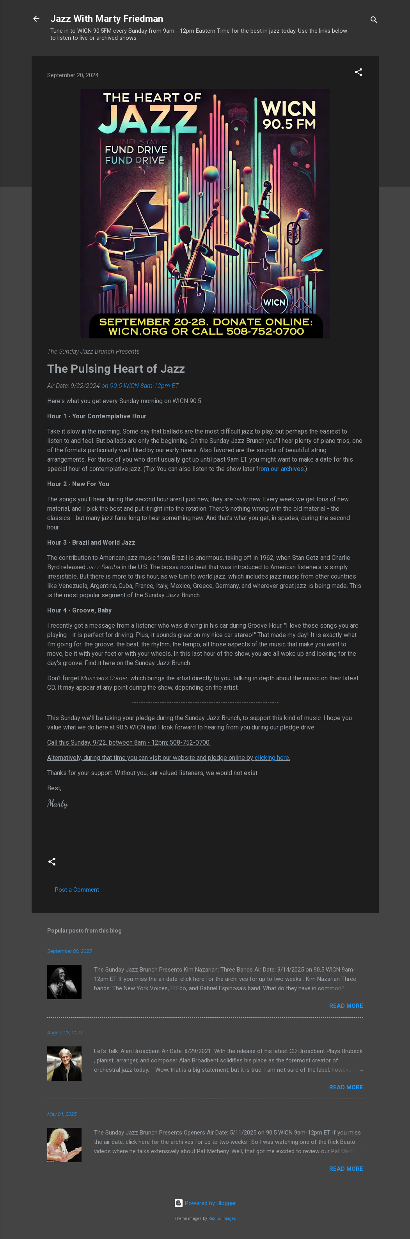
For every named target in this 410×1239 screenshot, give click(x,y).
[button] (358, 73)
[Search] (374, 21)
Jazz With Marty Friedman (106, 18)
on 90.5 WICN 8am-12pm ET (140, 385)
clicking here (272, 757)
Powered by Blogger (205, 1203)
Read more (346, 1005)
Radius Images (222, 1218)
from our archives (280, 469)
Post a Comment (77, 889)
